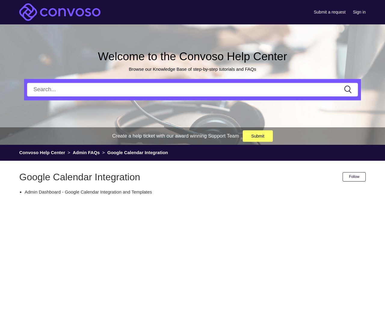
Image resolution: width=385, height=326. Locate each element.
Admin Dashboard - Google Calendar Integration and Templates (88, 191)
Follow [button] (354, 177)
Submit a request (330, 12)
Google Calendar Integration (137, 152)
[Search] (192, 89)
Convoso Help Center (42, 152)
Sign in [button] (359, 12)
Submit (257, 136)
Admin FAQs (86, 152)
